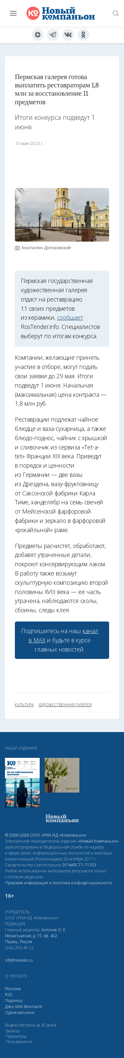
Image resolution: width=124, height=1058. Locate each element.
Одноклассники (19, 1012)
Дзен (9, 1006)
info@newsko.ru (19, 960)
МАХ (19, 1006)
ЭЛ (79, 865)
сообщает (70, 317)
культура (24, 705)
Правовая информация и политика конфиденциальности (58, 883)
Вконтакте (33, 1006)
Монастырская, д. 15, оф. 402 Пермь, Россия (31, 938)
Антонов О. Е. (53, 930)
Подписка (13, 1000)
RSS (8, 994)
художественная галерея (65, 705)
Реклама (13, 988)
